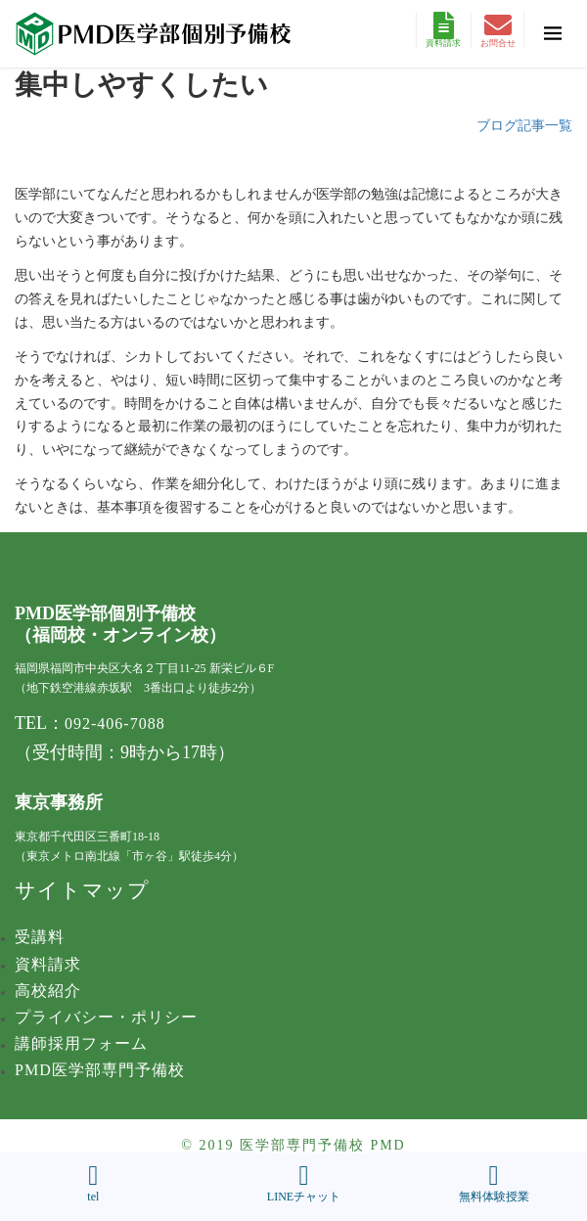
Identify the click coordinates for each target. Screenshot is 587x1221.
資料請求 (443, 30)
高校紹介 (48, 990)
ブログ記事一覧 (524, 125)
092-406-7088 (115, 723)
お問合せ (498, 30)
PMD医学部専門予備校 (100, 1070)
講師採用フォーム (81, 1043)
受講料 (40, 936)
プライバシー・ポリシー (106, 1017)
